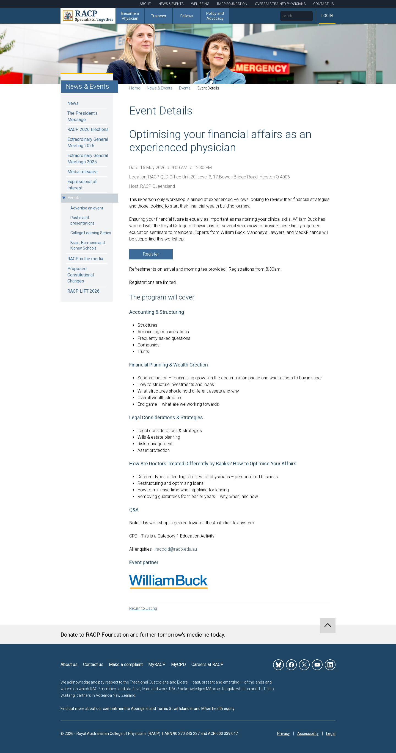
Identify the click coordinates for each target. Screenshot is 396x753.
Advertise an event (86, 208)
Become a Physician (130, 16)
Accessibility (308, 733)
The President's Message (82, 116)
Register (151, 254)
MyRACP (157, 664)
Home (134, 88)
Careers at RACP (207, 664)
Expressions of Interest (82, 184)
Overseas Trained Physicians (280, 4)
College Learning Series (90, 233)
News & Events (170, 4)
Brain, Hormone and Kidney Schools (87, 245)
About (145, 4)
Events (74, 197)
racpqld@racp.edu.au (176, 549)
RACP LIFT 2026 (83, 291)
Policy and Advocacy (215, 16)
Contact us (93, 664)
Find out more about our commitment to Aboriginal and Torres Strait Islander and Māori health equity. (148, 708)
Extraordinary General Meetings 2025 (87, 158)
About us (69, 664)
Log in (327, 15)
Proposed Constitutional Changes (80, 275)
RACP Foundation (232, 4)
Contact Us (323, 4)
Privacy (283, 733)
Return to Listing (143, 608)
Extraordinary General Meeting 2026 (87, 142)
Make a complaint (126, 664)
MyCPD (178, 664)
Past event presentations (82, 220)
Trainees (158, 16)
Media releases (82, 171)
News (73, 103)
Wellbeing (200, 4)
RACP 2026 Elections (88, 129)
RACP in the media (85, 258)
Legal (331, 733)
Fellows (186, 16)
